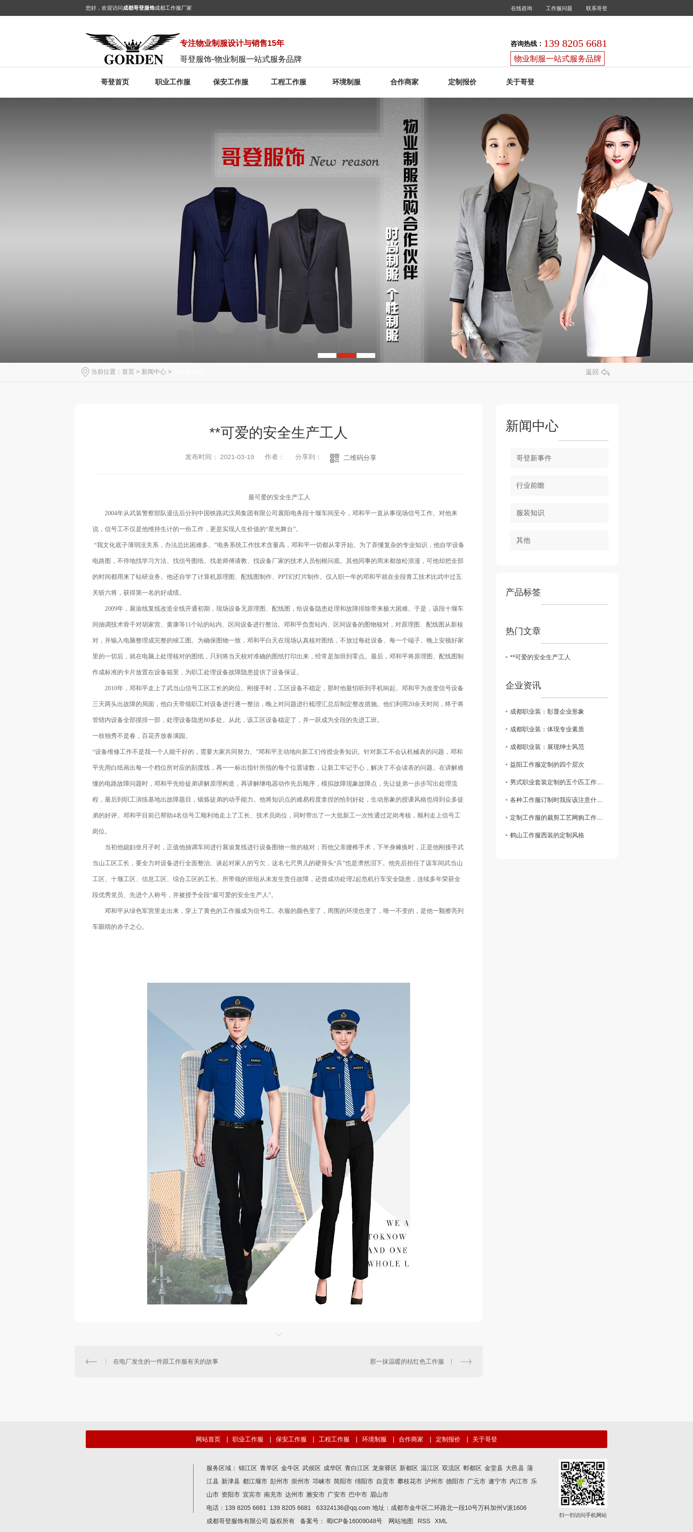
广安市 (336, 1494)
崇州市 (300, 1481)
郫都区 (472, 1467)
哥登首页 (115, 82)
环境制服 (346, 82)
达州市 (294, 1494)
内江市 (519, 1481)
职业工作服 (172, 82)
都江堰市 (255, 1481)
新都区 (409, 1467)
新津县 (230, 1481)
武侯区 (311, 1467)
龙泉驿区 (384, 1467)
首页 (128, 371)
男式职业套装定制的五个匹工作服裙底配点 (559, 782)
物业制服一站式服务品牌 (558, 58)
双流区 (451, 1467)
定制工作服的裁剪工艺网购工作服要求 (559, 817)
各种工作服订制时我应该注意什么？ (559, 799)
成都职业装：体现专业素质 (547, 729)
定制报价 (462, 82)
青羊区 (269, 1467)
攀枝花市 (409, 1481)
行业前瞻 (530, 485)
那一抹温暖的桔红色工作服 (407, 1361)
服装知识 (530, 513)
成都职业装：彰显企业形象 (547, 711)
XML (441, 1520)
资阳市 (230, 1494)
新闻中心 (153, 371)
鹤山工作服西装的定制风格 (547, 835)
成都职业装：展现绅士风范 (547, 746)
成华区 (333, 1467)
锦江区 (248, 1467)
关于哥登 (520, 82)
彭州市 (279, 1481)
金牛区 (290, 1467)
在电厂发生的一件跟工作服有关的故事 (165, 1361)
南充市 (273, 1494)
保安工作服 (230, 82)
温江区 (430, 1467)
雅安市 (315, 1494)
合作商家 (404, 82)
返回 (597, 372)
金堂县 (493, 1467)
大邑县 (515, 1467)
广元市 (476, 1481)
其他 (523, 540)
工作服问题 (559, 8)
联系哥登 (596, 8)
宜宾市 (252, 1494)
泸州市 (434, 1481)
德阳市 (455, 1481)
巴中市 (358, 1494)
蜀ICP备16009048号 (354, 1520)
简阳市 (343, 1481)
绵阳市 (364, 1481)
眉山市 (379, 1494)
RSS (424, 1520)
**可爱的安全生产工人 (540, 657)
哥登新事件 (188, 371)
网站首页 (208, 1439)
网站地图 (400, 1520)
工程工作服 (288, 82)
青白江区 (357, 1467)
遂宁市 (497, 1481)
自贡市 (385, 1481)
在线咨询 (521, 8)
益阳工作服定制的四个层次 (547, 764)
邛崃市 (321, 1481)
